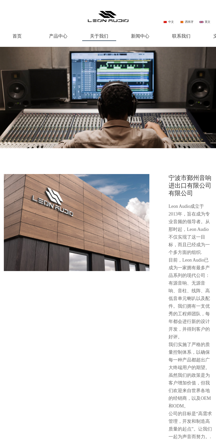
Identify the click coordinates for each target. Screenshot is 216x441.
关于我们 (99, 36)
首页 (17, 36)
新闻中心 (140, 36)
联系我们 (181, 36)
